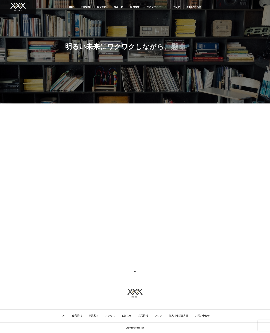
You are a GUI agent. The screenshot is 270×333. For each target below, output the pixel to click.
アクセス (110, 315)
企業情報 (85, 7)
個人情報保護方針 (178, 315)
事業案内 (102, 7)
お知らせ (118, 7)
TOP (71, 7)
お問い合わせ (194, 7)
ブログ (176, 7)
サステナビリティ (156, 7)
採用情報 (135, 7)
